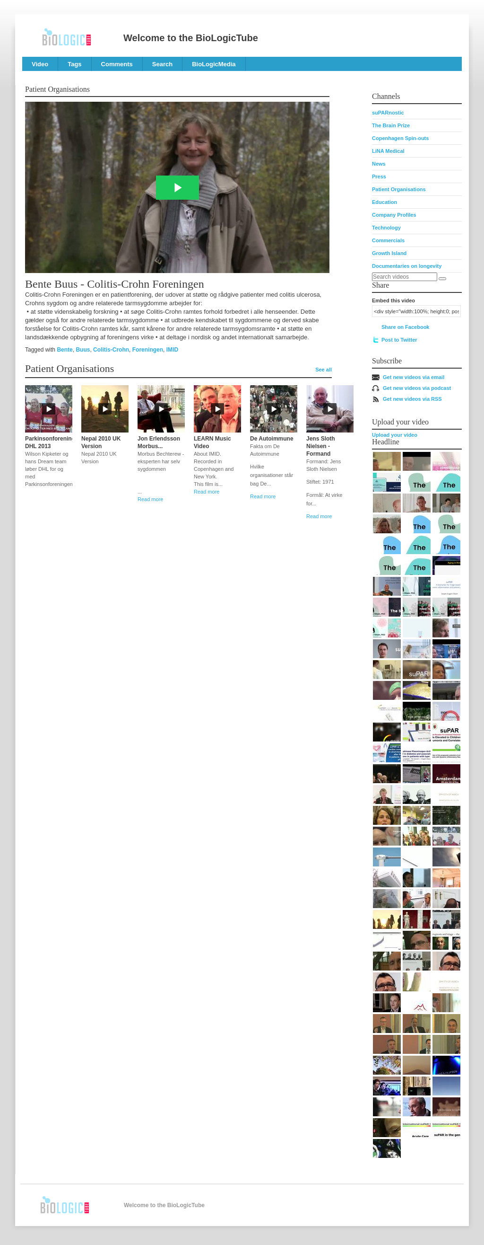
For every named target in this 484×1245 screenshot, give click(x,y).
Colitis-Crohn (111, 349)
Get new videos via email (413, 377)
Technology (386, 227)
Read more (150, 499)
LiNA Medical (388, 151)
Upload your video (394, 435)
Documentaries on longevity (406, 266)
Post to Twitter (399, 340)
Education (384, 202)
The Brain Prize (391, 125)
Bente (64, 349)
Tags (74, 64)
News (379, 164)
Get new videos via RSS (412, 399)
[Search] (442, 278)
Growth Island (389, 253)
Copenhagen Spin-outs (400, 138)
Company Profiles (394, 215)
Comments (117, 64)
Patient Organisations (399, 189)
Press (379, 176)
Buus (83, 349)
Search (162, 64)
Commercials (388, 240)
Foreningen (147, 349)
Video (40, 64)
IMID (172, 349)
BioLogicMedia (213, 64)
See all (323, 369)
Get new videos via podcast (417, 388)
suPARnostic (388, 112)
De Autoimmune (272, 438)
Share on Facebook (405, 327)
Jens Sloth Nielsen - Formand (320, 446)
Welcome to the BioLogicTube (190, 38)
